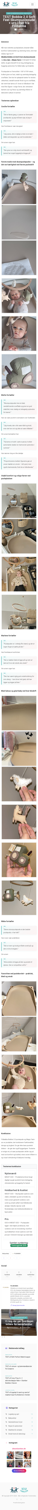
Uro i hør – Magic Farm (12, 60)
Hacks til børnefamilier (19, 1317)
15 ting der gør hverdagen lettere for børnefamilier (19, 1323)
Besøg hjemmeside (17, 1305)
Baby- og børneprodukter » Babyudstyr (19, 13)
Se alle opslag (19, 1470)
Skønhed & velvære (11, 1364)
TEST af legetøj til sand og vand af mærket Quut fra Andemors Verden (17, 1393)
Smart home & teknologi (19, 1434)
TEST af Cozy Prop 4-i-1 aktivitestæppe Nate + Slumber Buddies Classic (16, 1380)
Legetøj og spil (10, 1390)
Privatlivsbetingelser (19, 1502)
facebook (7, 1274)
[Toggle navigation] (32, 4)
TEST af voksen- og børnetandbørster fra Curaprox (18, 1367)
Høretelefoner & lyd (19, 1422)
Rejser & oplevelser (19, 1426)
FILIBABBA (18, 29)
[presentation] (2, 1337)
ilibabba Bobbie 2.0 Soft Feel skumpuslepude (18, 57)
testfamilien (30, 1274)
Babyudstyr (5, 1253)
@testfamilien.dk (19, 1449)
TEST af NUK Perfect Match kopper (17, 1357)
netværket (18, 1274)
